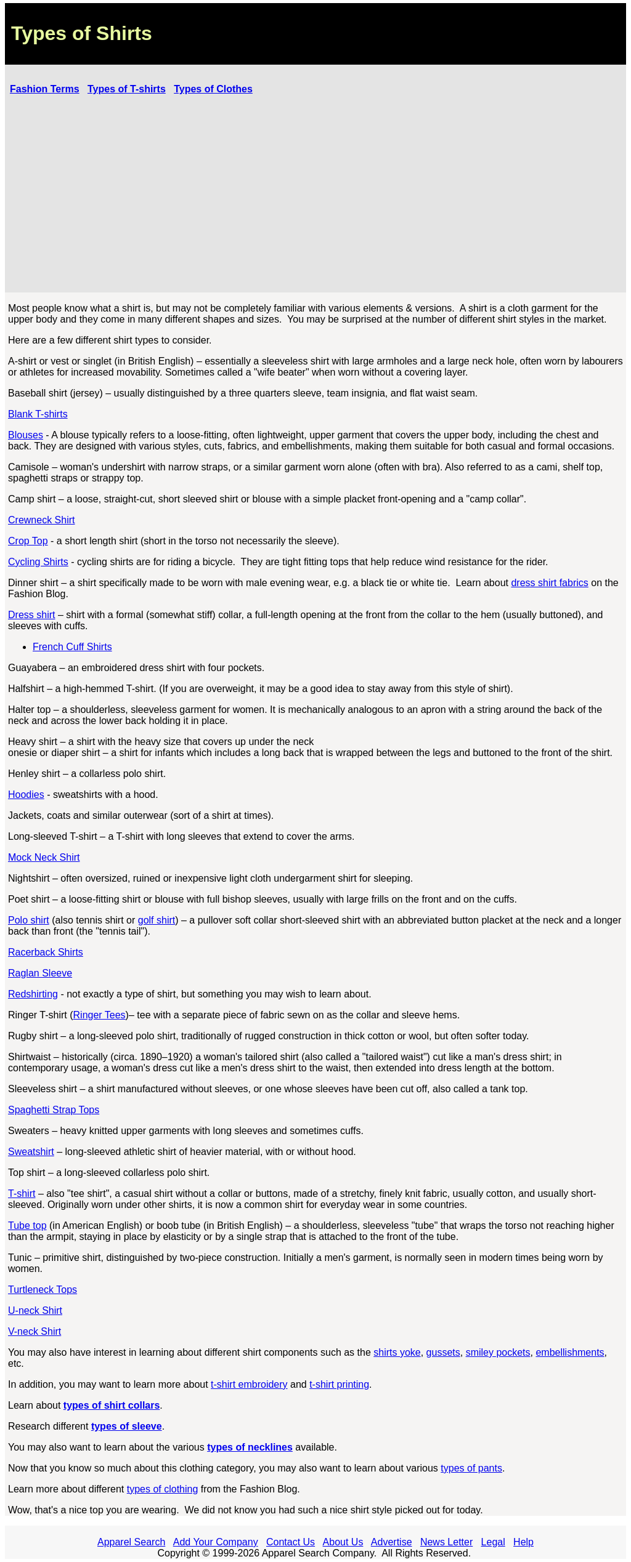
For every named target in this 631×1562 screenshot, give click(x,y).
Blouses (25, 435)
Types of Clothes (213, 89)
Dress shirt (31, 615)
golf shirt (156, 920)
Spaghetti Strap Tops (53, 1110)
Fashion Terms (44, 89)
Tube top (27, 1225)
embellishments (569, 1352)
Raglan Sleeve (40, 973)
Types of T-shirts (127, 89)
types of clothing (162, 1489)
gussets (443, 1352)
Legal (493, 1542)
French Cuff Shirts (72, 647)
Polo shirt (28, 920)
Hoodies (26, 794)
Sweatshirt (31, 1151)
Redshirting (33, 994)
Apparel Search (131, 1542)
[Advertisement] (315, 195)
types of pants (471, 1468)
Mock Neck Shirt (43, 857)
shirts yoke (396, 1352)
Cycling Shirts (38, 562)
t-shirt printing (339, 1384)
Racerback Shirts (45, 952)
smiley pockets (498, 1352)
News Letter (446, 1542)
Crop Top (28, 541)
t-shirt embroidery (249, 1384)
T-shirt (21, 1193)
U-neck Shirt (35, 1310)
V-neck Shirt (34, 1331)
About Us (343, 1542)
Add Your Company (215, 1542)
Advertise (391, 1542)
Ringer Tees (99, 1015)
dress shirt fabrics (549, 583)
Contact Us (290, 1542)
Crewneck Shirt (41, 520)
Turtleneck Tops (42, 1289)
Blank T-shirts (38, 414)
